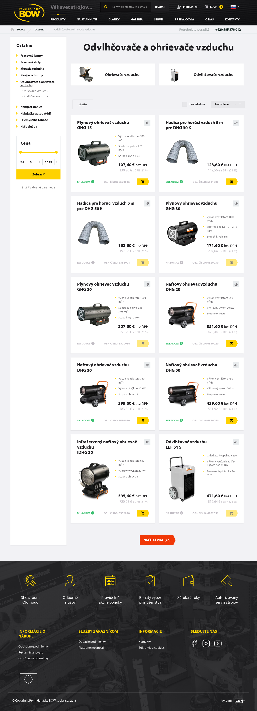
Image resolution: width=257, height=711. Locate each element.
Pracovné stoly (30, 62)
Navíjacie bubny (31, 75)
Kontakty (232, 19)
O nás (209, 19)
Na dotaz (83, 262)
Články (114, 19)
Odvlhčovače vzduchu (37, 96)
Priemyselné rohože (34, 120)
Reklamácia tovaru (30, 652)
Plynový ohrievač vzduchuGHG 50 (103, 286)
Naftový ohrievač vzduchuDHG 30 (103, 367)
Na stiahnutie (87, 19)
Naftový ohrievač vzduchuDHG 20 (191, 286)
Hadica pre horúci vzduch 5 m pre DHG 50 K (105, 205)
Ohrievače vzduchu (35, 91)
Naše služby (28, 126)
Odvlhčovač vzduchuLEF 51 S (186, 444)
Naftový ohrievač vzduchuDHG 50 (191, 367)
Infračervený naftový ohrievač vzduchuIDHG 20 (107, 447)
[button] (235, 7)
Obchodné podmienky (33, 646)
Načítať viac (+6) (157, 540)
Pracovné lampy (31, 55)
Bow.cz (17, 29)
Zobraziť (38, 174)
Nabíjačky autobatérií (35, 113)
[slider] (20, 152)
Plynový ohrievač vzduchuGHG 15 (103, 125)
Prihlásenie (188, 6)
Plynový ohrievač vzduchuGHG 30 (192, 205)
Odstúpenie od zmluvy (33, 658)
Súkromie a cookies (151, 648)
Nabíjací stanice (31, 107)
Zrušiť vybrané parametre (38, 187)
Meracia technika (32, 68)
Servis (158, 19)
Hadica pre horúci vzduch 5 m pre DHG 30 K (194, 125)
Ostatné (39, 29)
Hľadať (160, 6)
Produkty (58, 19)
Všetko (83, 104)
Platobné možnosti (91, 648)
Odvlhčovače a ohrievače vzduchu (37, 83)
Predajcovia (184, 19)
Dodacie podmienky (92, 641)
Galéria (137, 19)
